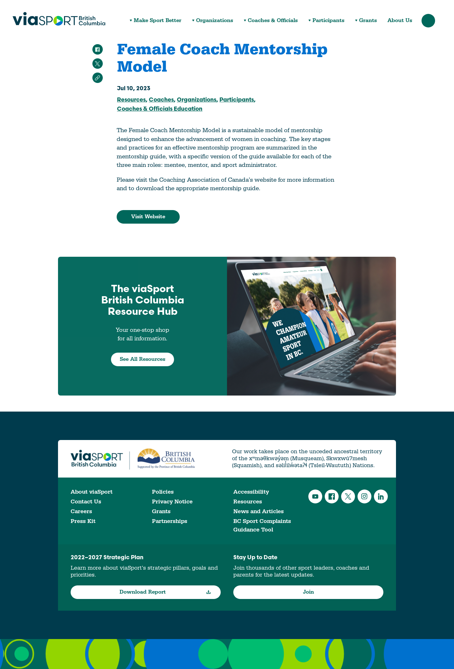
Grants (368, 20)
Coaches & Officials (273, 20)
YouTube (315, 496)
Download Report (165, 592)
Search (428, 20)
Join (308, 592)
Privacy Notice (172, 501)
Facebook (332, 496)
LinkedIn (381, 496)
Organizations (214, 20)
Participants (328, 20)
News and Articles (258, 511)
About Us (399, 20)
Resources (131, 100)
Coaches (161, 100)
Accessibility (251, 492)
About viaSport (92, 492)
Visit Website (148, 216)
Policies (163, 492)
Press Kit (83, 521)
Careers (81, 511)
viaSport (59, 19)
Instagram (364, 496)
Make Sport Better (157, 20)
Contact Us (86, 501)
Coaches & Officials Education (159, 109)
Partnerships (169, 521)
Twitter (348, 496)
